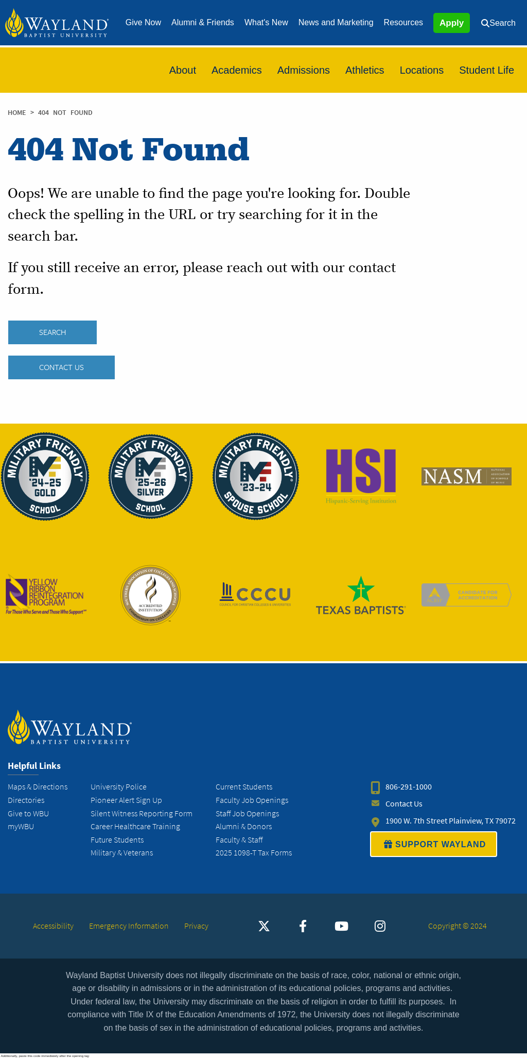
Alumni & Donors (244, 826)
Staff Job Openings (247, 813)
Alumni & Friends (202, 22)
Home (17, 112)
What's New (266, 22)
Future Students (117, 839)
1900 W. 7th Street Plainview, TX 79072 (450, 821)
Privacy (196, 925)
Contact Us (61, 367)
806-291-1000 (408, 787)
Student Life (486, 70)
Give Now (143, 22)
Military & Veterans (122, 853)
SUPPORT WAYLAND (433, 844)
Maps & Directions (37, 787)
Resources (403, 22)
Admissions (303, 70)
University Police (119, 787)
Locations (422, 70)
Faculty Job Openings (252, 800)
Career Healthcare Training (135, 826)
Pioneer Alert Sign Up (126, 800)
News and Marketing (336, 22)
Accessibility (53, 925)
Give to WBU (28, 813)
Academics (237, 70)
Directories (26, 800)
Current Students (244, 787)
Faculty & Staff (239, 839)
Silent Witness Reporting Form (141, 813)
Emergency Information (129, 925)
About (182, 70)
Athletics (364, 70)
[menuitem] (143, 22)
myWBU (21, 826)
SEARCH (52, 332)
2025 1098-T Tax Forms (254, 853)
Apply (452, 23)
